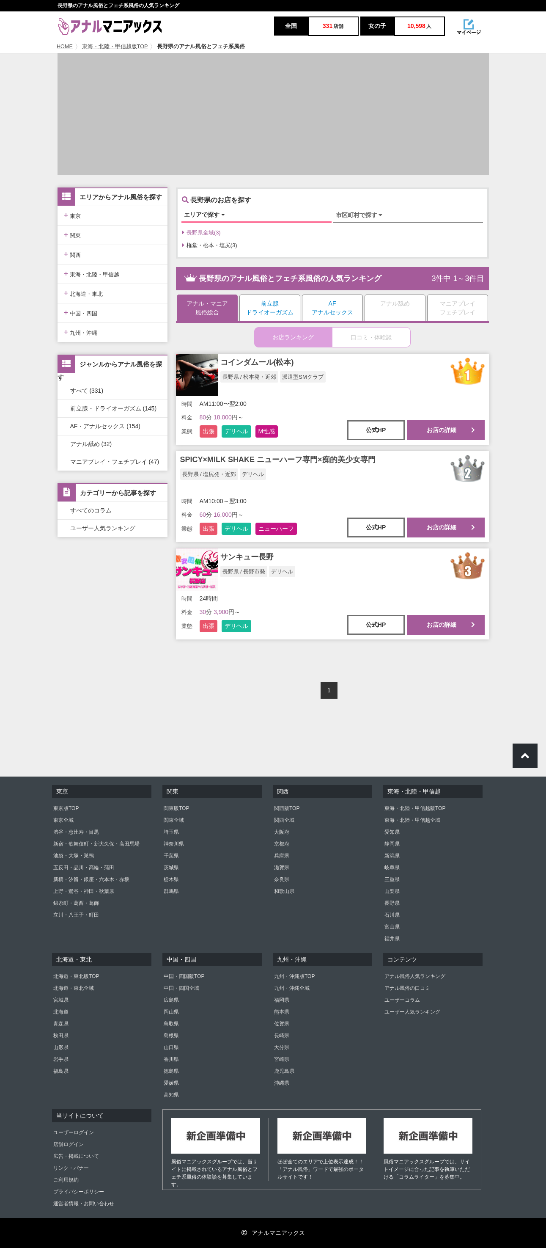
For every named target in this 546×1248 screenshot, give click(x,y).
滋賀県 (281, 868)
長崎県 (281, 1036)
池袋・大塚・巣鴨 (73, 856)
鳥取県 (171, 1024)
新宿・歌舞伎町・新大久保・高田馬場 (96, 844)
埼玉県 (171, 832)
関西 (72, 254)
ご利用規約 (66, 1180)
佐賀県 (281, 1024)
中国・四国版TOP (184, 976)
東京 (72, 215)
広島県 (171, 1000)
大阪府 (281, 832)
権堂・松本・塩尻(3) (209, 245)
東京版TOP (66, 808)
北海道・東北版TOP (76, 976)
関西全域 (284, 820)
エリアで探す (204, 214)
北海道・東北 (83, 293)
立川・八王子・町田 (76, 915)
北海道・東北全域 (73, 988)
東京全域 (63, 820)
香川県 (171, 1059)
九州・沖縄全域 (292, 988)
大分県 (281, 1047)
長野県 (392, 903)
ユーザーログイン (73, 1132)
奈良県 (281, 879)
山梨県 (392, 891)
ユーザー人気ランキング (102, 528)
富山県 (392, 927)
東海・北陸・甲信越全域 (412, 820)
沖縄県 (281, 1083)
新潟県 (392, 856)
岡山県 (171, 1012)
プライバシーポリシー (78, 1192)
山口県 (171, 1047)
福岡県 (281, 1000)
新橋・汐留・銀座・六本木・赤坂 (91, 879)
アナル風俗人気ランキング (414, 976)
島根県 (171, 1036)
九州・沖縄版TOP (294, 976)
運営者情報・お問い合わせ (83, 1204)
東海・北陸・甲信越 (92, 273)
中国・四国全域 (181, 988)
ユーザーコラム (402, 1000)
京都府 (281, 844)
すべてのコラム (91, 510)
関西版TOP (286, 808)
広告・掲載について (76, 1156)
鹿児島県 (284, 1071)
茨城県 (171, 868)
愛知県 (392, 832)
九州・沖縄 (81, 332)
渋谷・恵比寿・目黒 (76, 832)
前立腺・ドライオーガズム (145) (113, 408)
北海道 (61, 1012)
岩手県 (61, 1059)
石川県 (392, 915)
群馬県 (171, 891)
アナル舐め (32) (91, 444)
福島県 (61, 1071)
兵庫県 (281, 856)
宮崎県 (281, 1059)
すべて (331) (87, 390)
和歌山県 (284, 891)
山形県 (61, 1047)
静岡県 (392, 844)
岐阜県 (392, 868)
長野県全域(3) (201, 232)
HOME (65, 47)
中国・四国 (81, 312)
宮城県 (61, 1000)
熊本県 (281, 1012)
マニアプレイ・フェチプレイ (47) (114, 461)
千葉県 (171, 856)
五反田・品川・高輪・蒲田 (83, 868)
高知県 (171, 1095)
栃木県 (171, 879)
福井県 (392, 939)
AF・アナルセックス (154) (105, 426)
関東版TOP (176, 808)
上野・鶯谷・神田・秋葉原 (83, 891)
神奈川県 (174, 844)
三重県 (392, 879)
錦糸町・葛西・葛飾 (76, 903)
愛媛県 (171, 1083)
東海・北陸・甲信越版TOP (115, 47)
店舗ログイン (68, 1144)
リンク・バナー (71, 1168)
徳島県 (171, 1071)
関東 (72, 234)
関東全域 (174, 820)
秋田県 (61, 1036)
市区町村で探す (359, 215)
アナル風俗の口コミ (407, 988)
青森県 (61, 1024)
